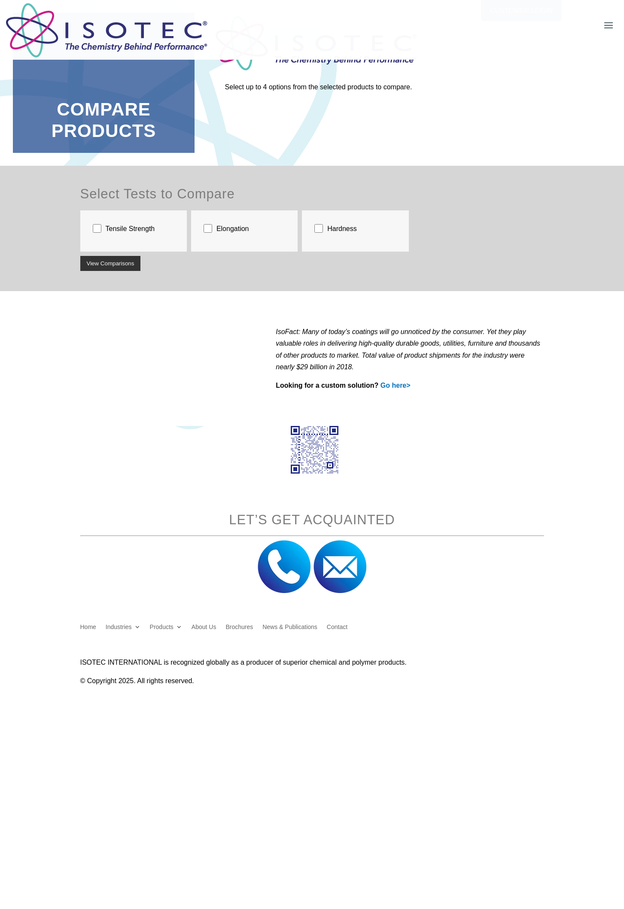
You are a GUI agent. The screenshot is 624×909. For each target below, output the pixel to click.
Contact (337, 627)
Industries (119, 627)
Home (88, 627)
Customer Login (521, 10)
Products (162, 627)
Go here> (395, 385)
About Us (204, 627)
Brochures (239, 627)
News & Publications (289, 627)
